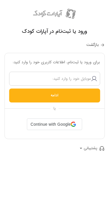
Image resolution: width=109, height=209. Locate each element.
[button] (54, 124)
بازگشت (92, 45)
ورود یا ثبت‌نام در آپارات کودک (54, 31)
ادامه (54, 95)
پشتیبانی (90, 148)
